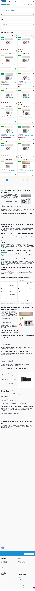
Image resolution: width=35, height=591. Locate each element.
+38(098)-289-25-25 (9, 1)
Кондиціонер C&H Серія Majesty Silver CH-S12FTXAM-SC (25, 135)
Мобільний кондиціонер (4, 244)
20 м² (2, 49)
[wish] (16, 37)
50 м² (8, 49)
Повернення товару (18, 4)
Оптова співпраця (21, 4)
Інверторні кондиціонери (4, 311)
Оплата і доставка (14, 4)
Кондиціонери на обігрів (4, 562)
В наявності (10, 35)
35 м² (6, 49)
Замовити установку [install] (9, 53)
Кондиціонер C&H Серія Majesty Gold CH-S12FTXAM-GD (25, 170)
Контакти (25, 4)
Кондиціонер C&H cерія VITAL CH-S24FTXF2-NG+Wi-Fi (8, 170)
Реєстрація (31, 4)
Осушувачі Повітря (3, 567)
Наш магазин (19, 577)
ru (33, 4)
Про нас (12, 4)
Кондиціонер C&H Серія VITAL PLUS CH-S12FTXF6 (24, 82)
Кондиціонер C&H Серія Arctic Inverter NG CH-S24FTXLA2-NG (9, 82)
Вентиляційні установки (3, 566)
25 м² (4, 49)
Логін (28, 4)
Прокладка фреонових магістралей (22, 563)
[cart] (33, 1)
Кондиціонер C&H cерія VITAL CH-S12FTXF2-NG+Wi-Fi (8, 64)
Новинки (14, 35)
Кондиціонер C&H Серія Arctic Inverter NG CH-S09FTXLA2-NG (25, 65)
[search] (27, 1)
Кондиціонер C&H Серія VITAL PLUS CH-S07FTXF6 (7, 135)
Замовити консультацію (29, 553)
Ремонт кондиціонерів (21, 561)
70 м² (10, 49)
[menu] (3, 4)
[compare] (15, 37)
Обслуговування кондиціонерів (22, 562)
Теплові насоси (2, 568)
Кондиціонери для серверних (4, 572)
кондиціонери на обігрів (22, 332)
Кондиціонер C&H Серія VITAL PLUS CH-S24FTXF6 (7, 117)
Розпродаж (18, 35)
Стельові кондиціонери (4, 261)
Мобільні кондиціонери (5, 380)
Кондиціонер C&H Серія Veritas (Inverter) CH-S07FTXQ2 (25, 117)
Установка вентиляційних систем (22, 566)
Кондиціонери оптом (3, 573)
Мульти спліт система (4, 252)
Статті (10, 4)
